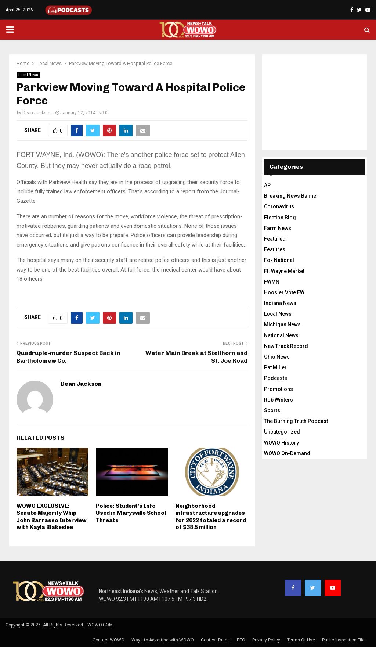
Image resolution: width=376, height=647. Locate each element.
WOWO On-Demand (287, 453)
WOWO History (281, 443)
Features (274, 249)
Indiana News (280, 303)
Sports (272, 410)
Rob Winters (278, 400)
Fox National (279, 260)
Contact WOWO (108, 640)
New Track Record (286, 346)
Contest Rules (215, 640)
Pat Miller (275, 367)
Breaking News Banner (291, 196)
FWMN (271, 282)
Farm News (277, 228)
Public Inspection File (343, 640)
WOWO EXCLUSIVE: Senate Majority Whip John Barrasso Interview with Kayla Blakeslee (52, 517)
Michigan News (282, 324)
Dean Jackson (37, 112)
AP (267, 185)
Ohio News (277, 357)
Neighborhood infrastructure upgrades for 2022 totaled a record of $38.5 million (211, 517)
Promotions (278, 389)
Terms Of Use (301, 640)
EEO (241, 640)
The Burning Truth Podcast (296, 421)
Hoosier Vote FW (284, 292)
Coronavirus (279, 206)
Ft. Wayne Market (284, 271)
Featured (275, 239)
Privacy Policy (266, 640)
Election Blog (280, 217)
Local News (28, 75)
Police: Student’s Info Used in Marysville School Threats (131, 513)
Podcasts (275, 378)
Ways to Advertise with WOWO (162, 640)
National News (281, 335)
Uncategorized (282, 432)
